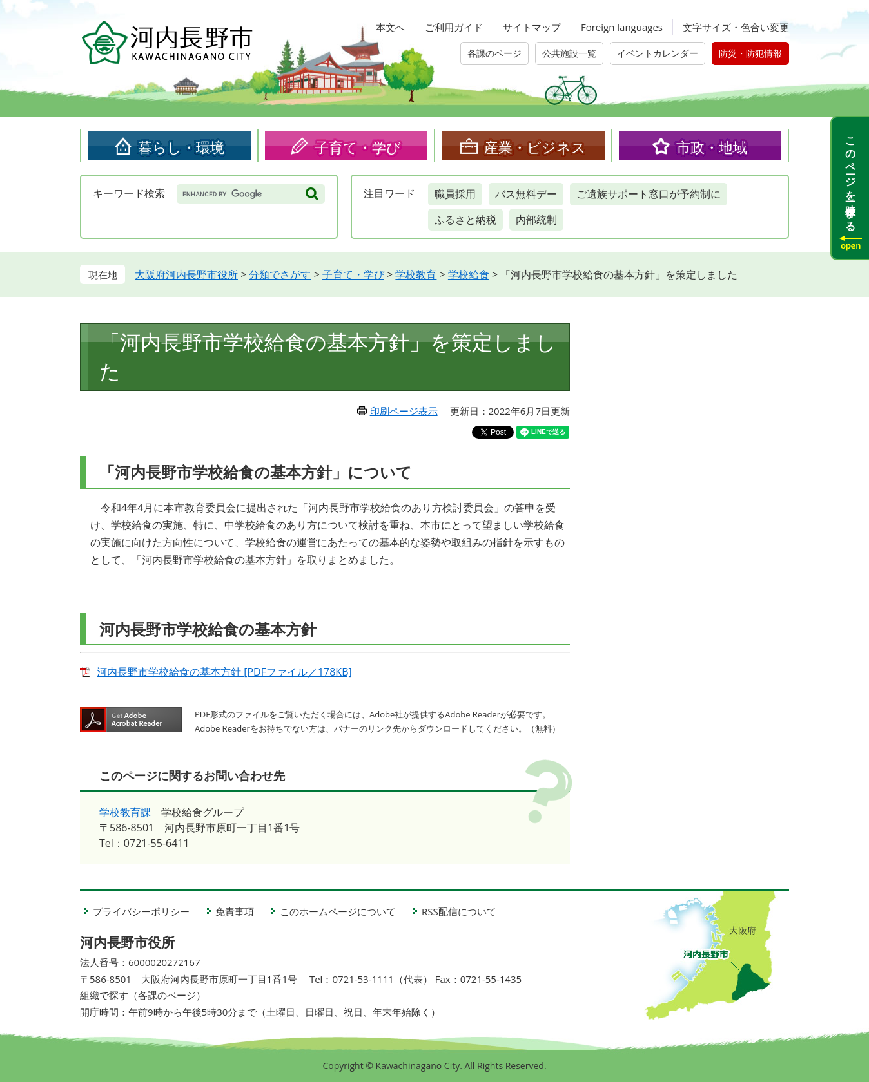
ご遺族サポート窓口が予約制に (648, 194)
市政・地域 (711, 147)
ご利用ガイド (454, 27)
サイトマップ (532, 27)
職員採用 (455, 194)
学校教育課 (125, 812)
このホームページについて (338, 911)
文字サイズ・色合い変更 (736, 27)
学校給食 (468, 274)
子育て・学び (358, 147)
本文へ (390, 27)
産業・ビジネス (535, 147)
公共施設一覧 (569, 53)
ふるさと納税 (465, 220)
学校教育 (415, 274)
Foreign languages (622, 27)
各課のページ (494, 53)
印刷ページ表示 (404, 410)
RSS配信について (459, 911)
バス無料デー (526, 194)
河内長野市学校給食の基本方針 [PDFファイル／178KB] (224, 672)
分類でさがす (280, 274)
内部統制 (536, 220)
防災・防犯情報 (750, 53)
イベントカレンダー (657, 53)
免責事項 (234, 911)
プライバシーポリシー (141, 911)
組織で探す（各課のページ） (143, 995)
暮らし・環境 (181, 147)
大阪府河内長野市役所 (186, 274)
